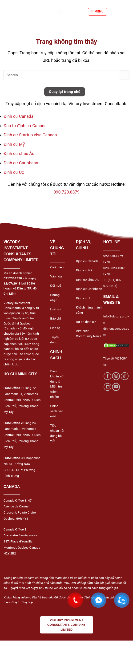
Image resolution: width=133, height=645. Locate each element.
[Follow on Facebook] (107, 376)
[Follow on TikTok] (125, 376)
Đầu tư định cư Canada (25, 125)
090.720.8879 (66, 192)
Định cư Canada (18, 116)
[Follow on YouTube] (116, 387)
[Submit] (124, 74)
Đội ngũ (55, 285)
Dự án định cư (86, 322)
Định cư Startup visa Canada (30, 134)
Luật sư (55, 309)
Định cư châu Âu (19, 153)
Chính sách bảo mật (56, 411)
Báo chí (55, 318)
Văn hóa (56, 276)
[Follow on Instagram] (116, 376)
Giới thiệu (57, 267)
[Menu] (97, 12)
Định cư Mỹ (14, 144)
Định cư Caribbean (21, 162)
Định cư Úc (14, 172)
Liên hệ (55, 328)
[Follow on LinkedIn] (107, 387)
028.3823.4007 (114, 268)
